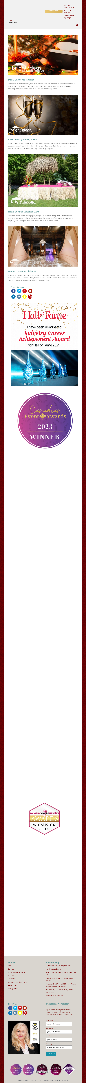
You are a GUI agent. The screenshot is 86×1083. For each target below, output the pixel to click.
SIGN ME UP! (51, 1054)
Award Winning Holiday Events (22, 139)
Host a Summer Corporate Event (23, 212)
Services (11, 969)
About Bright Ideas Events (17, 972)
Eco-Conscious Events (53, 969)
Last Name (50, 1028)
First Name (50, 1020)
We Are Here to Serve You (54, 996)
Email (48, 1036)
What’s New (12, 979)
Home (10, 966)
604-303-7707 (69, 16)
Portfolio (11, 975)
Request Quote (13, 985)
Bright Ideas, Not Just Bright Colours (58, 966)
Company (49, 1044)
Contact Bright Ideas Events (17, 982)
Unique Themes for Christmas (22, 271)
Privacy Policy (12, 989)
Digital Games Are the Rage (21, 80)
